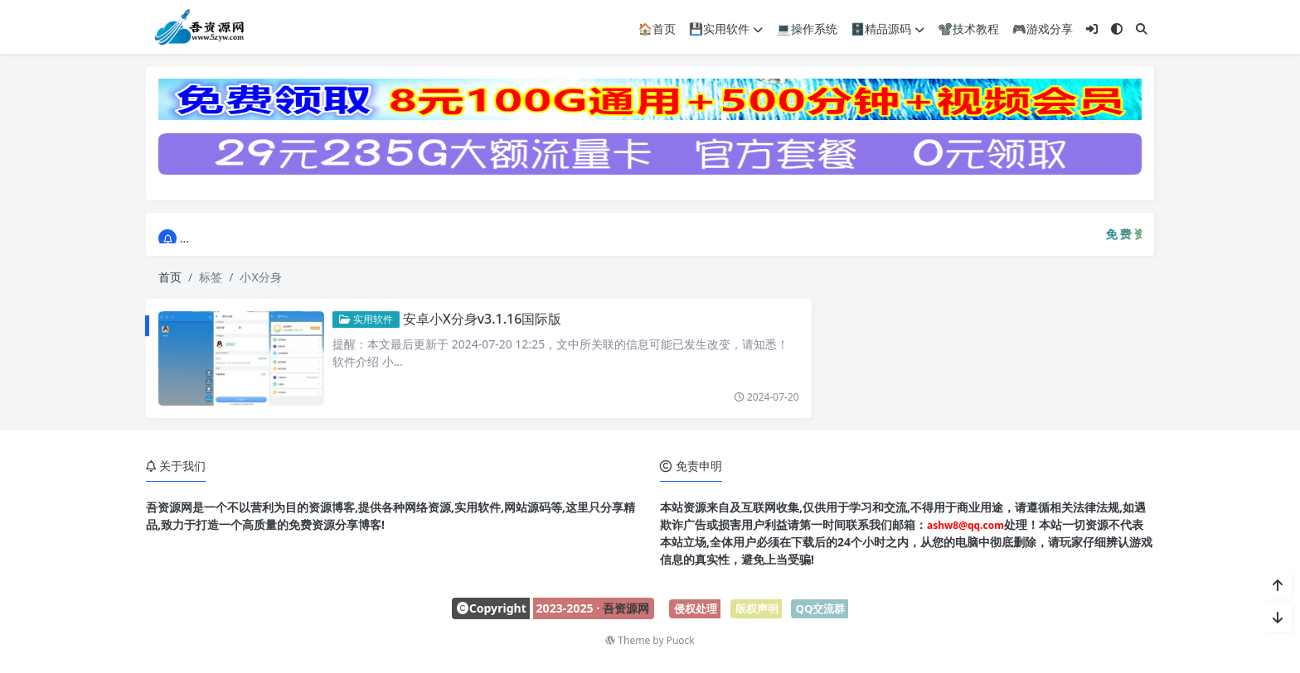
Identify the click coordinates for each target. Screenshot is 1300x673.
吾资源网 (626, 608)
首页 (170, 277)
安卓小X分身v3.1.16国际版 (471, 319)
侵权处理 (695, 608)
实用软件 (354, 319)
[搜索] (1141, 28)
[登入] (1091, 28)
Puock (681, 640)
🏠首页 (656, 28)
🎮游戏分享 (1042, 28)
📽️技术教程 (968, 28)
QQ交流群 (821, 608)
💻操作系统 (806, 28)
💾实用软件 (726, 28)
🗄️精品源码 (887, 28)
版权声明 (757, 608)
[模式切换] (1116, 28)
